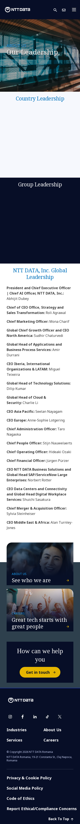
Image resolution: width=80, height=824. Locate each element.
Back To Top (60, 819)
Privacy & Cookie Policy (29, 777)
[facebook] (22, 716)
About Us (52, 729)
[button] (58, 10)
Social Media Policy (25, 788)
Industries (17, 729)
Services (14, 740)
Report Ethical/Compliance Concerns (42, 808)
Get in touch (43, 672)
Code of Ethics (21, 798)
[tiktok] (47, 716)
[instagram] (10, 716)
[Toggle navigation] (75, 9)
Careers (51, 740)
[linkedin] (35, 716)
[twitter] (59, 716)
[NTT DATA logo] (17, 9)
